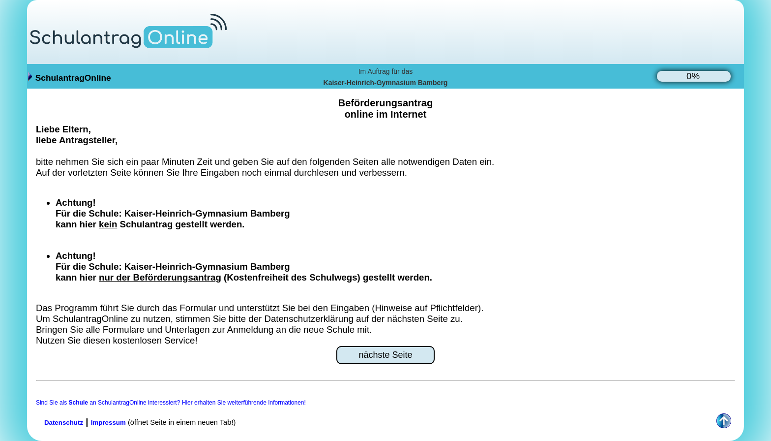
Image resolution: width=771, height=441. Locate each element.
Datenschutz (63, 422)
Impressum (108, 422)
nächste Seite (385, 355)
